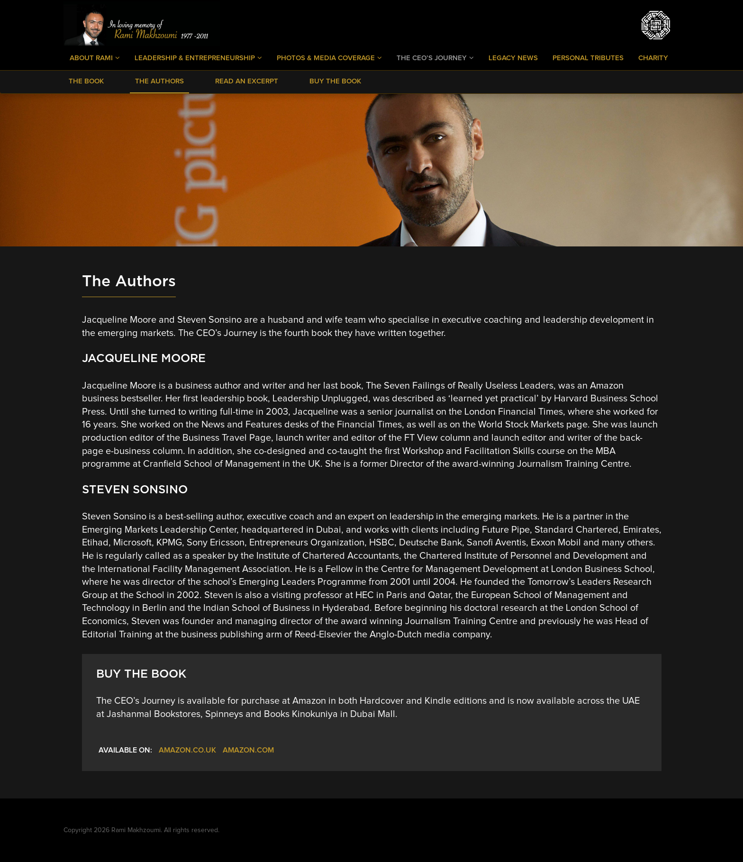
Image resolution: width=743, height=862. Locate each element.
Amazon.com (248, 750)
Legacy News (513, 58)
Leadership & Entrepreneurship (198, 58)
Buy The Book (335, 81)
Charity (653, 58)
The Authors (159, 81)
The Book (86, 81)
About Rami (95, 58)
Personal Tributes (588, 58)
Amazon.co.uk (187, 750)
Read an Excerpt (246, 81)
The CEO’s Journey (435, 58)
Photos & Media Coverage (329, 58)
